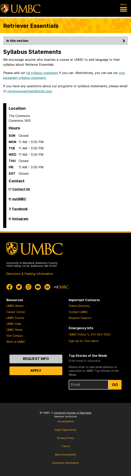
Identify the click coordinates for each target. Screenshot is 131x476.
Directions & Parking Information (29, 274)
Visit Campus (14, 335)
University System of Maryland (72, 412)
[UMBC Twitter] (19, 287)
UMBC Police (77, 334)
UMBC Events (15, 318)
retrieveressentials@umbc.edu (29, 91)
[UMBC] (20, 8)
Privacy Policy (65, 438)
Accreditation (65, 421)
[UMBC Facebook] (9, 287)
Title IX (65, 446)
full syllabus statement (42, 73)
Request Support (80, 318)
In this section (66, 41)
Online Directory (79, 305)
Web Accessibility (65, 454)
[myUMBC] (61, 287)
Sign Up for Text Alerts (84, 341)
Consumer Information (65, 462)
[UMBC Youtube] (38, 287)
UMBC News (14, 329)
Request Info (36, 359)
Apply (35, 370)
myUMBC (19, 200)
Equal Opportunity (65, 429)
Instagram (20, 220)
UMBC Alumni (14, 305)
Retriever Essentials (30, 25)
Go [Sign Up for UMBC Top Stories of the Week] (115, 384)
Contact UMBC (78, 312)
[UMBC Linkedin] (47, 287)
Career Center (15, 312)
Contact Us (21, 189)
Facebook (20, 210)
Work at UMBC (15, 341)
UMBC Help (13, 323)
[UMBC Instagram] (28, 287)
